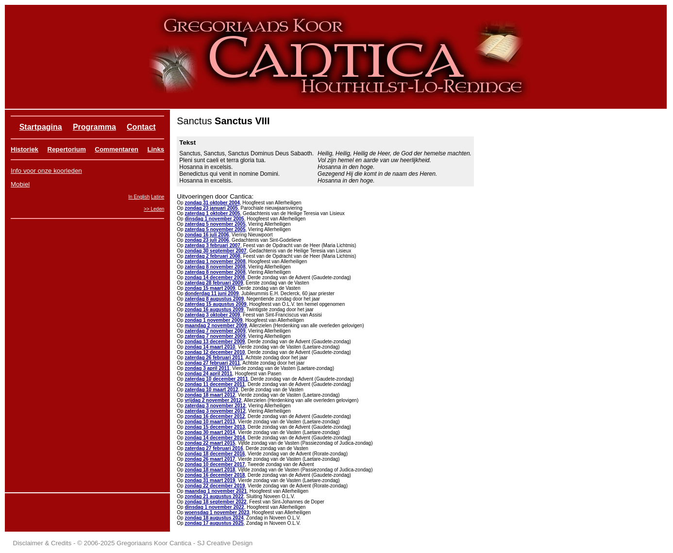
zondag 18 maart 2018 (210, 469)
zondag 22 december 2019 (215, 485)
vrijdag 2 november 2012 (213, 400)
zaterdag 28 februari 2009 (214, 282)
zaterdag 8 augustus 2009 (214, 299)
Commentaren (116, 149)
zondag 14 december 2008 (215, 277)
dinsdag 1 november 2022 (214, 507)
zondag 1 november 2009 (213, 320)
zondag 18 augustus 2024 (214, 517)
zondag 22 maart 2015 (210, 443)
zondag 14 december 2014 (215, 437)
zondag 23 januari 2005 (211, 208)
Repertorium (67, 149)
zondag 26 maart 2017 (210, 459)
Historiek (24, 149)
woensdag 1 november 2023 (217, 512)
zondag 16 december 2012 (215, 416)
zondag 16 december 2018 (215, 475)
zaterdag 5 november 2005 (215, 224)
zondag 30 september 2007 (215, 250)
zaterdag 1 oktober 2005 (212, 213)
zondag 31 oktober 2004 (212, 202)
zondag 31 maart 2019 (210, 480)
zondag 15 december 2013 (215, 427)
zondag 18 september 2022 (215, 501)
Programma (94, 127)
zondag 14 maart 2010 (210, 347)
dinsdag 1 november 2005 (214, 218)
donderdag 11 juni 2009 (211, 293)
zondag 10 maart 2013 (210, 421)
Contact (141, 127)
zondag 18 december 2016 (215, 453)
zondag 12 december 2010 (215, 352)
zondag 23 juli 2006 (207, 240)
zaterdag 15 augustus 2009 (215, 304)
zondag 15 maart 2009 (210, 288)
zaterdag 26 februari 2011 (214, 357)
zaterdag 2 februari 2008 (212, 256)
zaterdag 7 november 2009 (215, 331)
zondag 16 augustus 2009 (214, 309)
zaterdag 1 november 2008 (215, 261)
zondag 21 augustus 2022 (214, 496)
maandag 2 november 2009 (216, 325)
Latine (157, 197)
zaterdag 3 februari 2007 (212, 245)
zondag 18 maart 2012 (210, 395)
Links (155, 149)
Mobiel (20, 184)
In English (139, 197)
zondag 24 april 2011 (208, 373)
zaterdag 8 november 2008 (215, 266)
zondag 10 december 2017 (215, 464)
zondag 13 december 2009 (215, 341)
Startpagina (40, 127)
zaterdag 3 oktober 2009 (212, 315)
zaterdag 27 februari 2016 (214, 448)
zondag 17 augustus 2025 (214, 523)
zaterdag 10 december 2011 (216, 379)
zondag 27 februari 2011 (212, 363)
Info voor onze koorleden (46, 170)
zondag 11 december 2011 (215, 384)
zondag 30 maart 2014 (210, 432)
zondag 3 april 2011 (207, 368)
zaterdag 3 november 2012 (215, 405)
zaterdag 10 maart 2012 (211, 389)
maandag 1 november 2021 (216, 491)
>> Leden (154, 209)
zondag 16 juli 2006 (207, 234)
